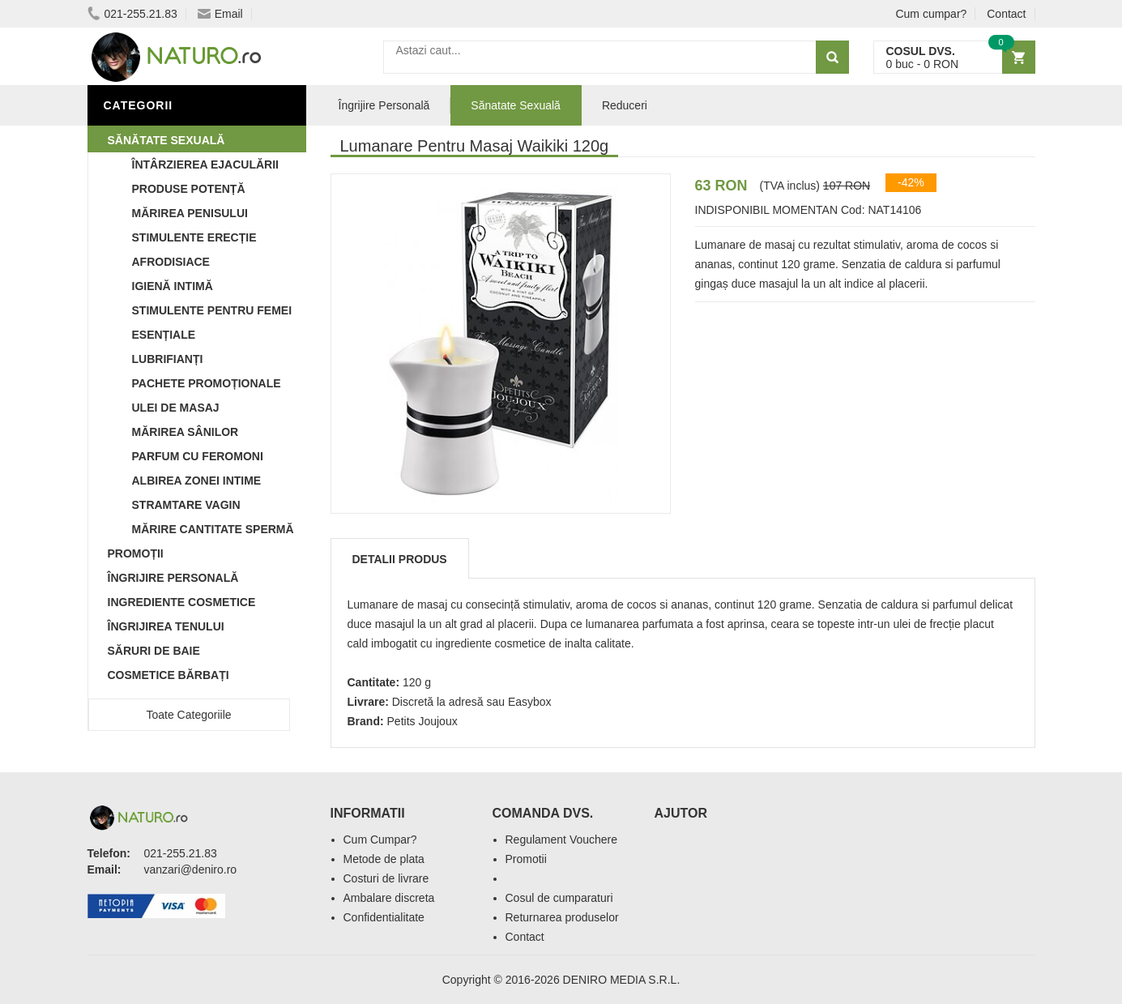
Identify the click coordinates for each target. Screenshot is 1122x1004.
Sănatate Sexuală (516, 105)
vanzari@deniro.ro (190, 869)
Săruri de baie (154, 650)
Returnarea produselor (562, 917)
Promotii (526, 858)
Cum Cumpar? (380, 839)
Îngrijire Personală (173, 577)
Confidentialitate (383, 917)
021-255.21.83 (132, 13)
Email (220, 13)
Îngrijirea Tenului (166, 626)
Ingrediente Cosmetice (182, 602)
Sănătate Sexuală (166, 140)
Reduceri (624, 105)
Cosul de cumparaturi (559, 897)
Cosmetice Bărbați (168, 675)
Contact (1006, 13)
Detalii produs (399, 559)
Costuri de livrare (386, 878)
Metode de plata (383, 858)
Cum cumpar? (930, 13)
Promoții (136, 553)
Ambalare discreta (389, 897)
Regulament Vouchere (562, 839)
